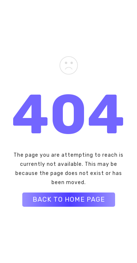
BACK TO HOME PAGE (69, 199)
